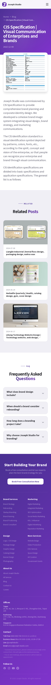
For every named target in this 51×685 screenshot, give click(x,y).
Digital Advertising (34, 524)
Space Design (33, 553)
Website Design (33, 540)
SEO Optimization (34, 512)
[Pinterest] (17, 668)
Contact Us (7, 585)
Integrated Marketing (35, 508)
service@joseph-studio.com (18, 646)
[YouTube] (13, 668)
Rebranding (7, 508)
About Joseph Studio (11, 573)
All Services (7, 577)
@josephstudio (12, 642)
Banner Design (8, 557)
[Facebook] (4, 668)
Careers (6, 589)
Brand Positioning (10, 520)
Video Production (34, 545)
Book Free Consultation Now (25, 481)
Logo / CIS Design (9, 540)
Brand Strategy (8, 504)
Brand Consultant (9, 524)
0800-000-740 (16, 636)
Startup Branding (9, 512)
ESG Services (32, 549)
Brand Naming (8, 516)
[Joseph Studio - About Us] (11, 4)
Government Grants (35, 561)
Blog (14, 16)
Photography (8, 561)
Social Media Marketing (36, 516)
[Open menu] (47, 4)
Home (6, 16)
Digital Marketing (34, 504)
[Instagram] (9, 668)
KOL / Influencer (33, 520)
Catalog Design (9, 553)
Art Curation (32, 557)
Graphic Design (9, 549)
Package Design (9, 545)
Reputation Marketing (36, 528)
